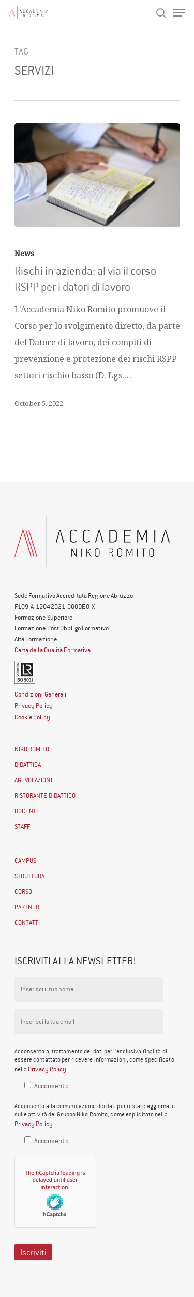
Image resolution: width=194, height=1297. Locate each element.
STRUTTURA (29, 876)
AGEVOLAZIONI (33, 780)
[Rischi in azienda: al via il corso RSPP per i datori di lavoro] (97, 175)
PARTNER (27, 907)
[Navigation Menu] (179, 13)
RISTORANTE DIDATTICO (45, 795)
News (24, 253)
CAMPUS (25, 860)
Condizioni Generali (40, 694)
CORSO (23, 891)
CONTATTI (27, 922)
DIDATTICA (27, 764)
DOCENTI (26, 811)
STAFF (22, 826)
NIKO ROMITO (31, 749)
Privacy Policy (33, 705)
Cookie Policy (32, 717)
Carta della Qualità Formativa (52, 649)
